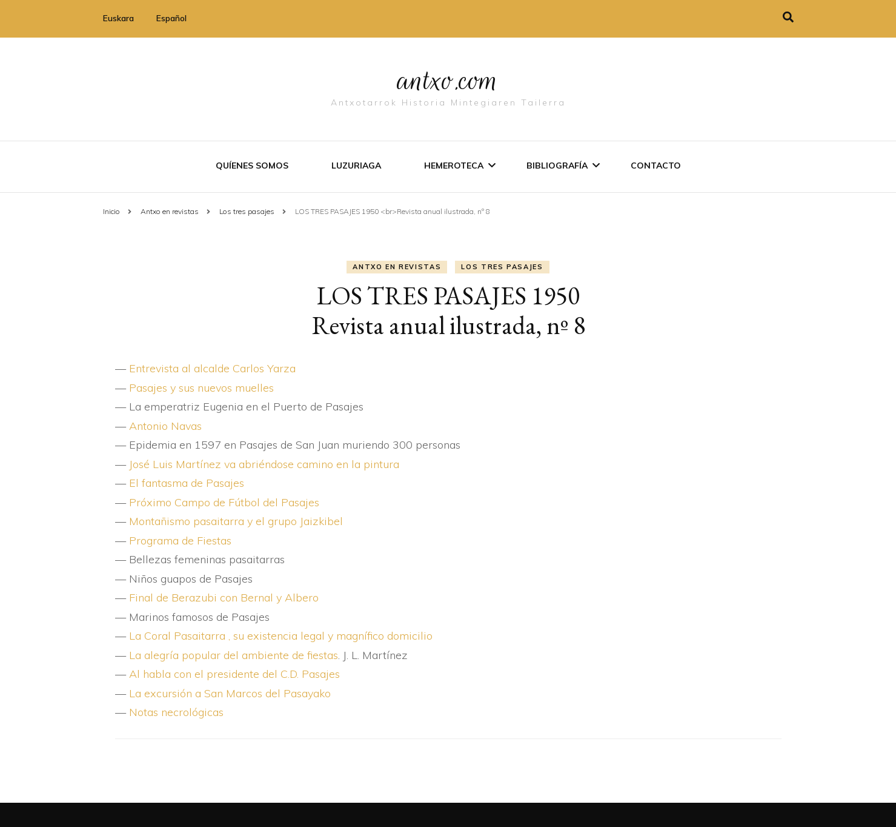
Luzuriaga (356, 165)
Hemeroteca (453, 165)
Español (171, 18)
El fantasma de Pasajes (186, 483)
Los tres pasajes (502, 267)
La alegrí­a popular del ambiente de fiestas (233, 655)
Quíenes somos (252, 165)
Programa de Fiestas (180, 540)
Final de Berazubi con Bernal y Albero (224, 597)
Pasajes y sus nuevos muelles (201, 388)
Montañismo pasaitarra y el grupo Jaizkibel (236, 521)
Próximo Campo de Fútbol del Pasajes (224, 502)
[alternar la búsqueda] (788, 17)
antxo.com (448, 80)
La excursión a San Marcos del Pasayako (230, 693)
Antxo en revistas (397, 267)
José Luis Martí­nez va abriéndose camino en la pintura (264, 464)
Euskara (118, 18)
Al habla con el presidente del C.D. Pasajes (234, 674)
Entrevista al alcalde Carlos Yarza (212, 368)
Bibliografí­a (557, 165)
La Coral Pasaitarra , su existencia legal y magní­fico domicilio (281, 636)
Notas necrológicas (176, 712)
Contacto (656, 165)
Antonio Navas (165, 426)
